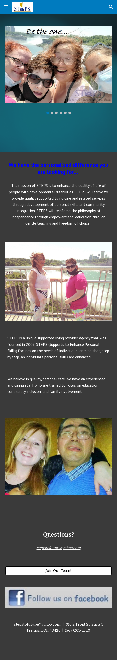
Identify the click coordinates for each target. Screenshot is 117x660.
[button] (6, 6)
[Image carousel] (58, 70)
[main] (58, 168)
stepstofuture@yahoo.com (37, 624)
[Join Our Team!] (58, 570)
